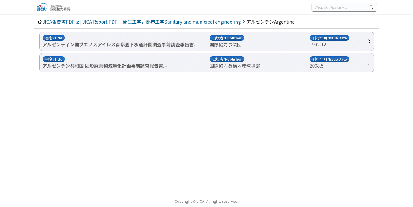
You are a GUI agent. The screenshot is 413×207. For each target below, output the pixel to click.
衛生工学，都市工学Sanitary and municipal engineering (182, 21)
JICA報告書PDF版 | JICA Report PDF (80, 21)
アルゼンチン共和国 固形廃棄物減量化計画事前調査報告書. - (105, 65)
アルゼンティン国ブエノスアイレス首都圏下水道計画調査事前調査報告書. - (120, 44)
